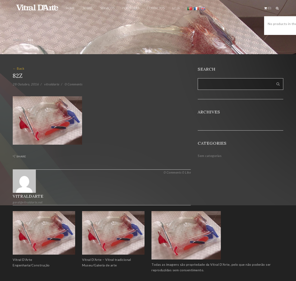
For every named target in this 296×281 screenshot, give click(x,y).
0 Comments (74, 84)
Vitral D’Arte (22, 260)
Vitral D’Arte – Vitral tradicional (106, 260)
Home (17, 40)
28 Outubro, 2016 (26, 84)
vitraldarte (51, 84)
